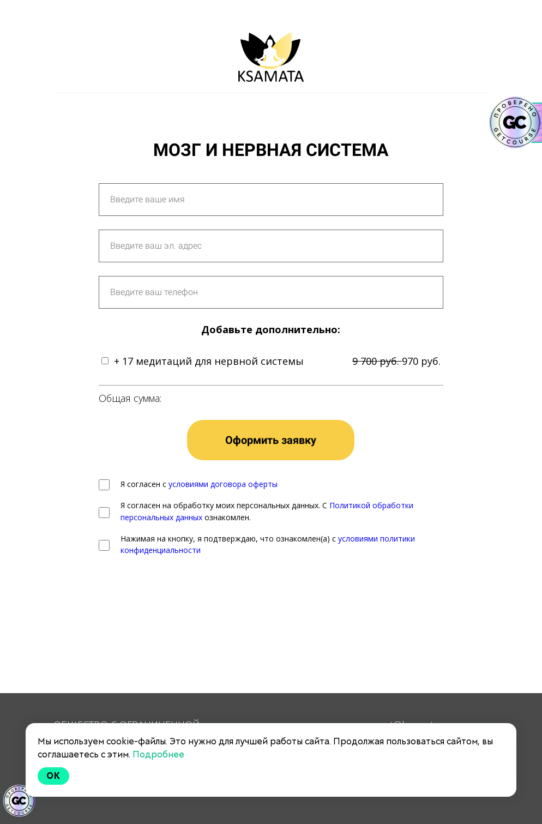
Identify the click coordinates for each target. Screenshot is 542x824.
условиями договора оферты (223, 484)
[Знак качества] (19, 801)
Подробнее (158, 754)
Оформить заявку (270, 440)
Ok (53, 775)
